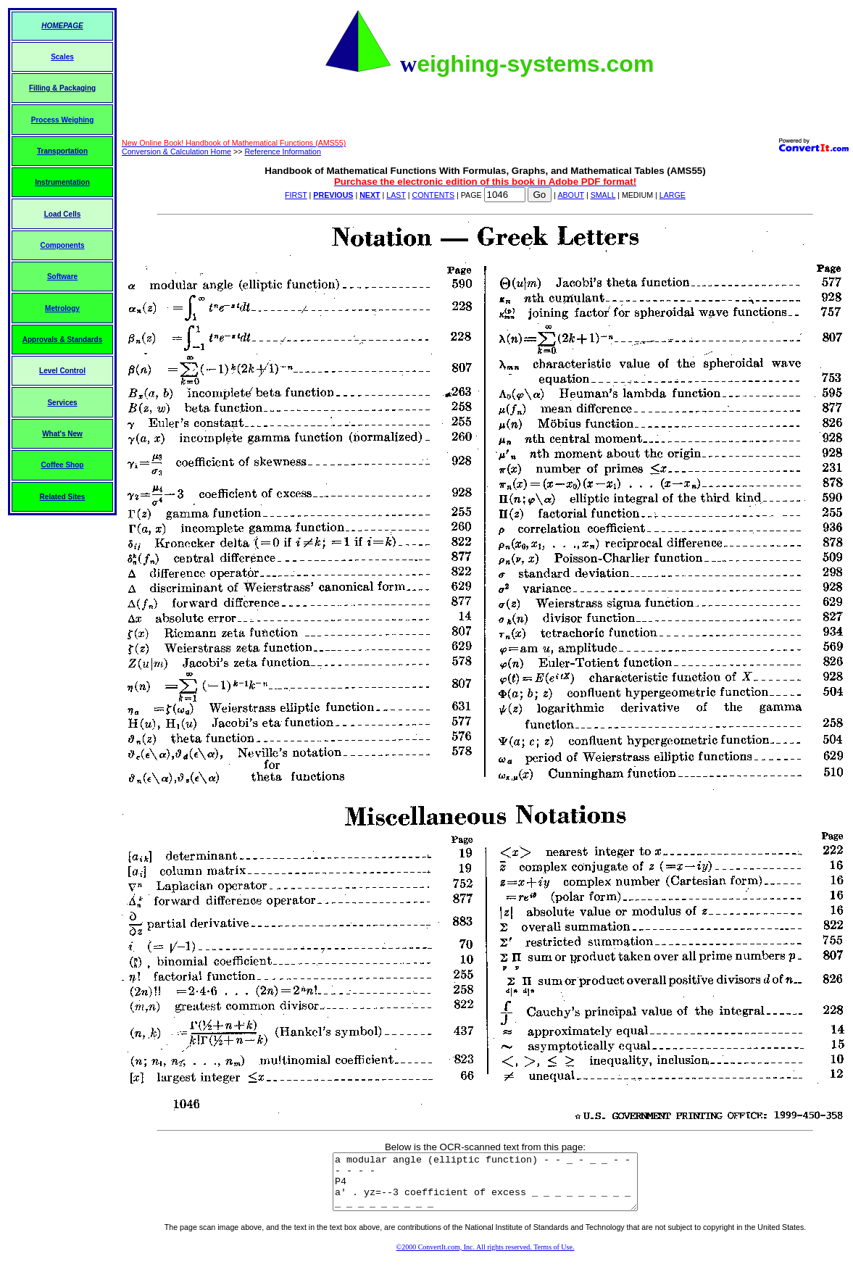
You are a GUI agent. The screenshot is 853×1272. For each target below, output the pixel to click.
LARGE (672, 195)
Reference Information (282, 151)
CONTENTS (433, 195)
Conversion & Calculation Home (176, 151)
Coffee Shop (62, 465)
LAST (395, 195)
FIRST (296, 195)
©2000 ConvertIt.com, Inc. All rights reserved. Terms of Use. (485, 1258)
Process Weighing (62, 120)
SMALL (603, 195)
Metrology (62, 308)
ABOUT (570, 195)
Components (62, 245)
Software (62, 276)
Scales (62, 57)
